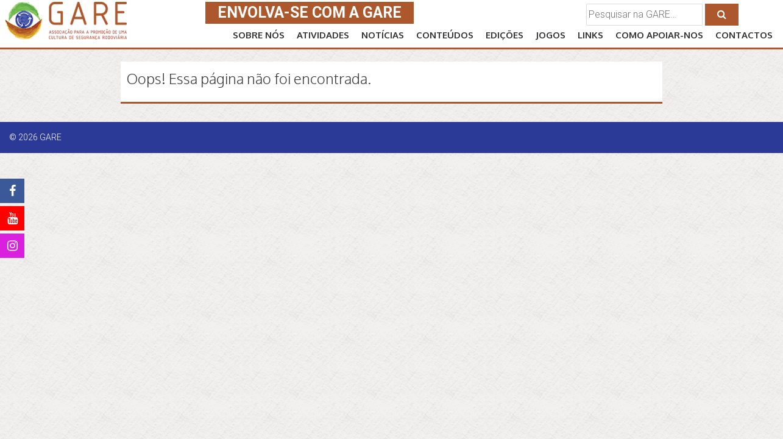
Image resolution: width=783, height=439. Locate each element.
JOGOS (550, 35)
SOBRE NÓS (259, 35)
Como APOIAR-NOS (659, 35)
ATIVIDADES (323, 35)
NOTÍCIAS (382, 35)
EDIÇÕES (504, 35)
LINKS (590, 35)
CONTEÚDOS (444, 35)
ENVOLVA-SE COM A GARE (310, 12)
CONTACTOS (744, 35)
